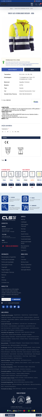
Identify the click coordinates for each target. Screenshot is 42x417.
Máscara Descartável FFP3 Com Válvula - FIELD (32, 183)
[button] (10, 187)
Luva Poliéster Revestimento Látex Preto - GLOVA (25, 183)
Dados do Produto (12, 69)
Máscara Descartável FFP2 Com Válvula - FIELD (39, 183)
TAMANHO (5, 129)
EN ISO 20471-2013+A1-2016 (21, 148)
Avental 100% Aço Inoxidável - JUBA (4, 183)
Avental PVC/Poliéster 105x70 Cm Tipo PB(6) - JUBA (11, 183)
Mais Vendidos (26, 170)
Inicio (11, 8)
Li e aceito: (10, 303)
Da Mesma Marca (6, 170)
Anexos (32, 69)
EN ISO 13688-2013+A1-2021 (8, 148)
